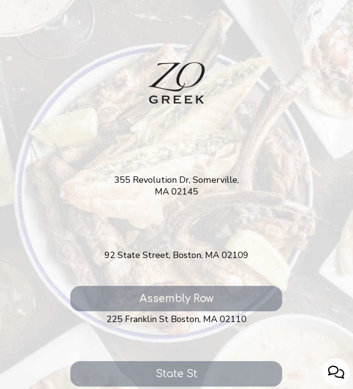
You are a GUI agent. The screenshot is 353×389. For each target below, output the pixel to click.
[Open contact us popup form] (336, 372)
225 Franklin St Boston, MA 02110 (176, 319)
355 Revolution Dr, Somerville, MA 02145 (176, 185)
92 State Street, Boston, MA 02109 (176, 255)
